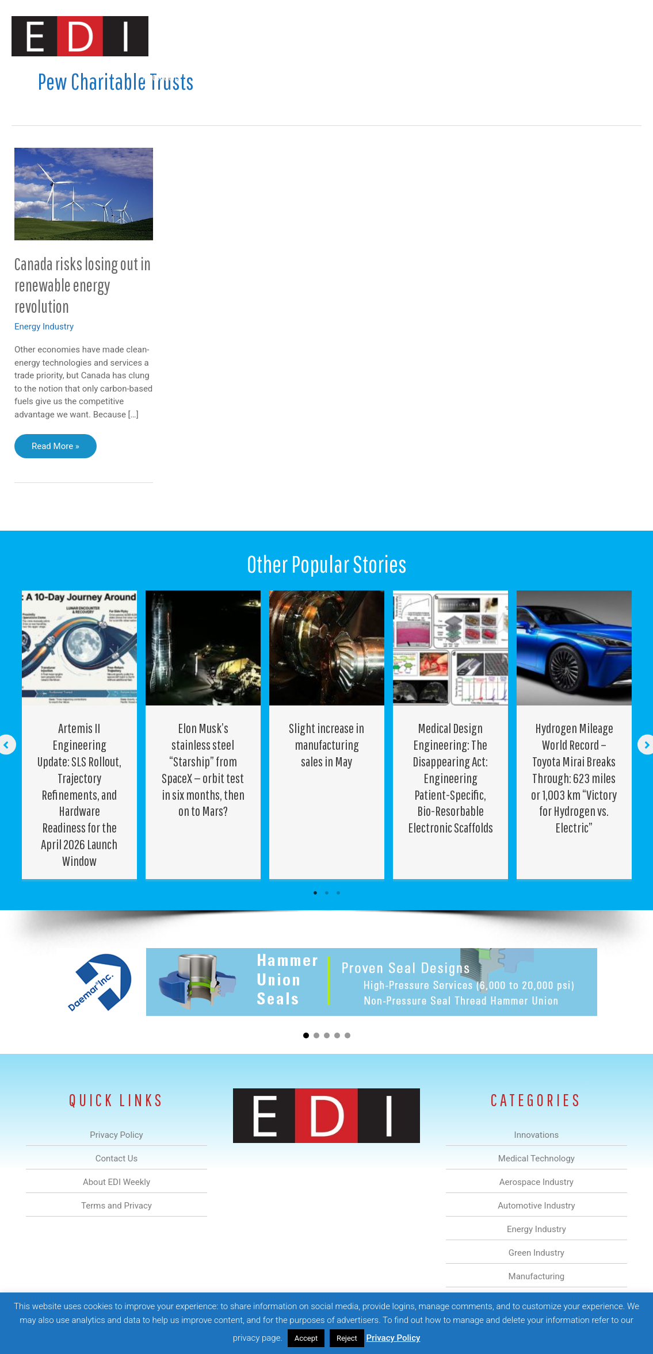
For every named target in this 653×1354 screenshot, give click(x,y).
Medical (215, 77)
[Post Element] (79, 734)
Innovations (161, 77)
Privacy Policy (393, 1338)
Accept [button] (306, 1338)
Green (422, 77)
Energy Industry (44, 326)
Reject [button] (347, 1338)
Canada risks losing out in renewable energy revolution (82, 285)
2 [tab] (327, 893)
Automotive (325, 77)
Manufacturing (478, 77)
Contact (581, 77)
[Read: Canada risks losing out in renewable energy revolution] (83, 193)
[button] (623, 76)
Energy (379, 77)
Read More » (55, 449)
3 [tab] (338, 893)
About (535, 77)
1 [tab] (315, 893)
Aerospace (266, 77)
